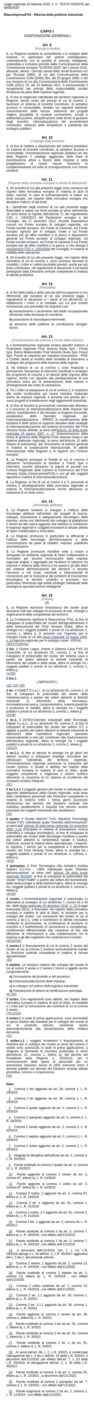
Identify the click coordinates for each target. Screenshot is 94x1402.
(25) (13, 673)
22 (10, 1295)
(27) (14, 748)
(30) (13, 894)
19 (10, 1263)
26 (10, 1333)
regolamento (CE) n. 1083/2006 (28, 249)
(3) (8, 861)
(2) (8, 715)
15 (10, 1222)
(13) (9, 748)
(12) (9, 1036)
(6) (8, 994)
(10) (13, 941)
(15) (9, 685)
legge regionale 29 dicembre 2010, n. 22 (49, 906)
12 (10, 1193)
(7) (8, 1013)
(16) (9, 644)
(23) (9, 814)
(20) (14, 994)
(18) (15, 685)
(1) (8, 673)
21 (10, 1286)
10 (10, 1174)
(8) (47, 602)
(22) (9, 784)
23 (10, 1305)
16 (10, 1231)
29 (10, 1372)
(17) (14, 644)
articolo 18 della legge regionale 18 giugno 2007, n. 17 (47, 431)
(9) (12, 861)
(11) (13, 1013)
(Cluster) (47, 599)
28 (10, 1352)
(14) (9, 1075)
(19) (9, 960)
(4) (8, 894)
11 (10, 1184)
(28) (22, 685)
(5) (8, 941)
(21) (18, 1013)
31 (10, 1391)
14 (10, 1212)
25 (10, 1324)
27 (10, 1343)
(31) (26, 644)
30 (10, 1382)
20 (10, 1273)
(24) (18, 941)
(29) (20, 644)
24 (10, 1314)
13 (10, 1203)
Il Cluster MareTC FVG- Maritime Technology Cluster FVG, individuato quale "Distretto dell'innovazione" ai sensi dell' (47, 822)
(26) (13, 715)
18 (10, 1250)
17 (10, 1241)
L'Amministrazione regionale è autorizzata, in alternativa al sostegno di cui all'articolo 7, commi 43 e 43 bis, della (47, 902)
